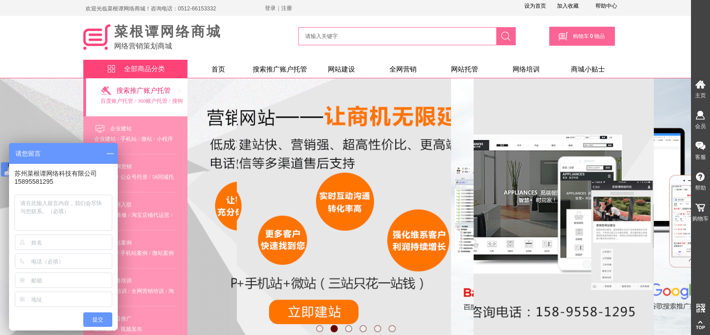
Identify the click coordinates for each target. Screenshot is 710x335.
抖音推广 (121, 319)
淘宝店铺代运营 (150, 215)
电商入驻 (121, 204)
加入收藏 (568, 6)
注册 (286, 8)
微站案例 (163, 253)
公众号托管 (134, 177)
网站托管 (464, 69)
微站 (146, 139)
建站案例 (121, 242)
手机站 (128, 139)
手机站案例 (134, 253)
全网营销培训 (147, 291)
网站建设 (341, 69)
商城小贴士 (588, 69)
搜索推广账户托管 (280, 69)
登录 (270, 8)
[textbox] (396, 36)
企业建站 (121, 128)
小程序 (165, 139)
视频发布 (131, 329)
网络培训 (526, 69)
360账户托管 (153, 101)
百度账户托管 (117, 101)
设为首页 (535, 6)
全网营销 (403, 69)
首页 (218, 69)
